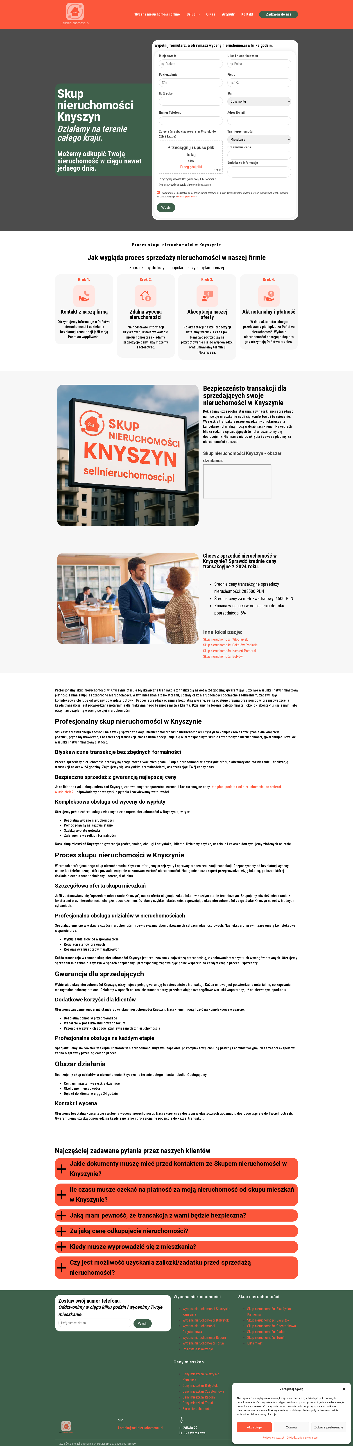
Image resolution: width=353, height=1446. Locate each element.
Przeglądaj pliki (191, 163)
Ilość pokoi (166, 90)
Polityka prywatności (186, 193)
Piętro (231, 71)
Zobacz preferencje (328, 1427)
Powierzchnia (168, 71)
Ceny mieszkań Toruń (198, 1399)
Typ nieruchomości (240, 128)
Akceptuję (254, 1427)
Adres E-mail (236, 109)
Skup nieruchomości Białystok (268, 1317)
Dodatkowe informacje (242, 159)
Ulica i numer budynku (242, 52)
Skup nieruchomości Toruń (266, 1334)
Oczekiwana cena (239, 144)
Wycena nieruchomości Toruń (203, 1340)
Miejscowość (167, 52)
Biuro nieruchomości (197, 1405)
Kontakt (247, 13)
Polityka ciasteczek (273, 1437)
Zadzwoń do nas (278, 13)
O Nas (210, 13)
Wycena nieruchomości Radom (204, 1334)
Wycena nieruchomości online (157, 13)
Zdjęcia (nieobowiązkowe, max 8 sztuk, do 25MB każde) (187, 130)
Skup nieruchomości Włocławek (225, 636)
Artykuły (228, 13)
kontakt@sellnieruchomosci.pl (140, 1424)
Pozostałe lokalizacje (198, 1345)
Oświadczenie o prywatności (302, 1437)
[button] (344, 1389)
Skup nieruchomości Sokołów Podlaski (230, 641)
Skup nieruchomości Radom (266, 1328)
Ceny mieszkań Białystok (200, 1382)
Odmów (291, 1427)
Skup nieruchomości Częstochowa (271, 1322)
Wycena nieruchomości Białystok (206, 1317)
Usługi (191, 13)
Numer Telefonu (170, 109)
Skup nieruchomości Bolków (223, 653)
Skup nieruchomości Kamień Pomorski (230, 647)
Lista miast (254, 1340)
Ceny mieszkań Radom (199, 1394)
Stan (230, 90)
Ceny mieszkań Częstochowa (203, 1388)
